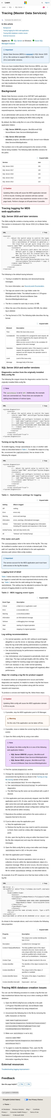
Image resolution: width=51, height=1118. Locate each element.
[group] (25, 252)
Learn (4, 7)
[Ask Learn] (44, 7)
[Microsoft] (25, 2)
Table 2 (4, 577)
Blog (27, 1109)
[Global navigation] (2, 3)
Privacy (4, 1112)
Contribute (36, 1109)
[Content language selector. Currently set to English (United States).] (11, 1099)
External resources (9, 36)
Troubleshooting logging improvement (15, 1069)
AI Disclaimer (6, 1109)
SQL (10, 7)
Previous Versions (18, 1109)
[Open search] (42, 3)
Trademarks (5, 1115)
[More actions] (47, 7)
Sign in (47, 2)
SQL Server (18, 7)
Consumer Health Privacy (18, 1112)
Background (7, 28)
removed (29, 54)
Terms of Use (34, 1112)
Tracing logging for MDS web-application (16, 30)
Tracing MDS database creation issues (15, 33)
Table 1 (24, 449)
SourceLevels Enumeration (34, 286)
